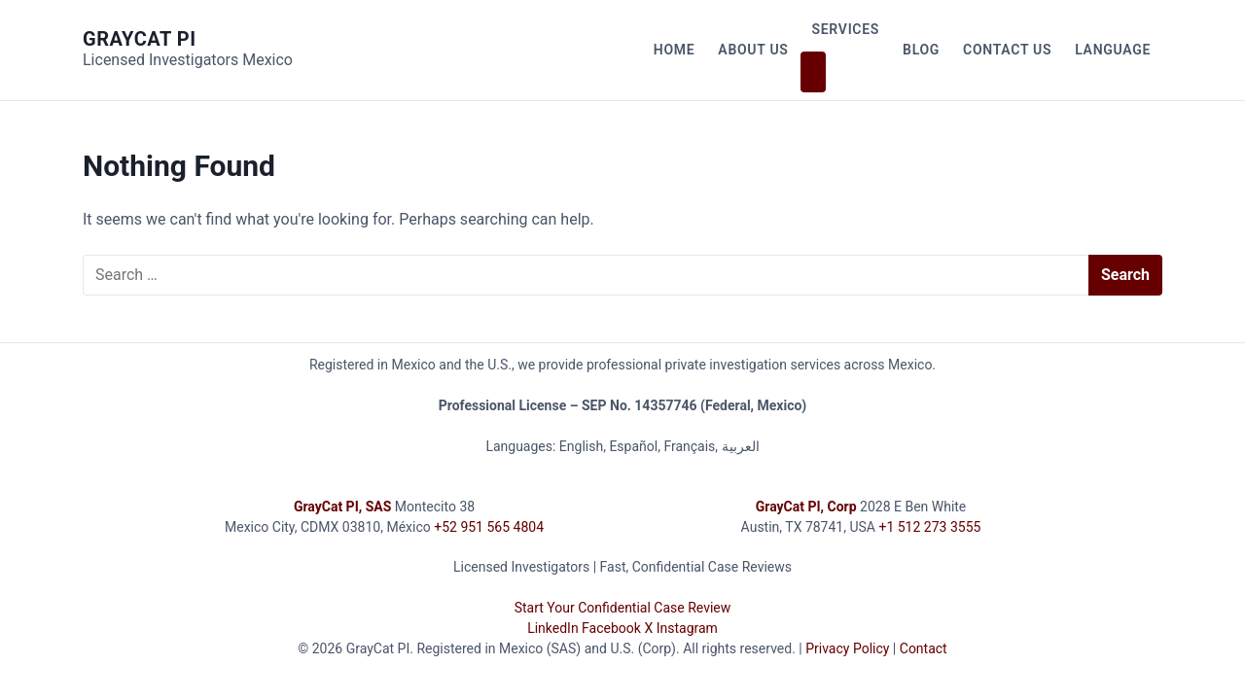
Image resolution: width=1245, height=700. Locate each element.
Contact (923, 648)
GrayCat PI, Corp (806, 506)
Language (1113, 49)
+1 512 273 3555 (929, 527)
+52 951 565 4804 (489, 527)
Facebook (611, 628)
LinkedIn (553, 628)
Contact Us (1007, 49)
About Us (753, 49)
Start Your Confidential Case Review (623, 607)
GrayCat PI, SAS (342, 506)
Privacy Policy (847, 648)
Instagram (687, 628)
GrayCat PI (139, 39)
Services (846, 29)
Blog (921, 49)
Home (674, 49)
